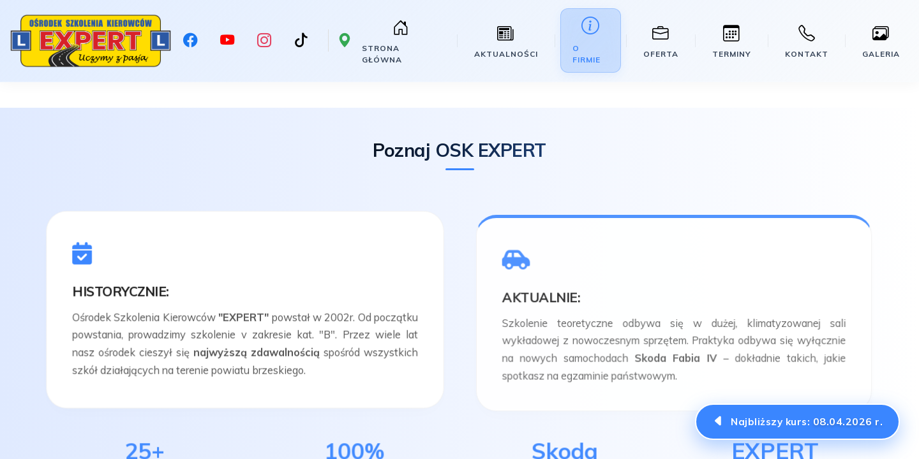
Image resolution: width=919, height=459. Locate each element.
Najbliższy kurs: (807, 421)
